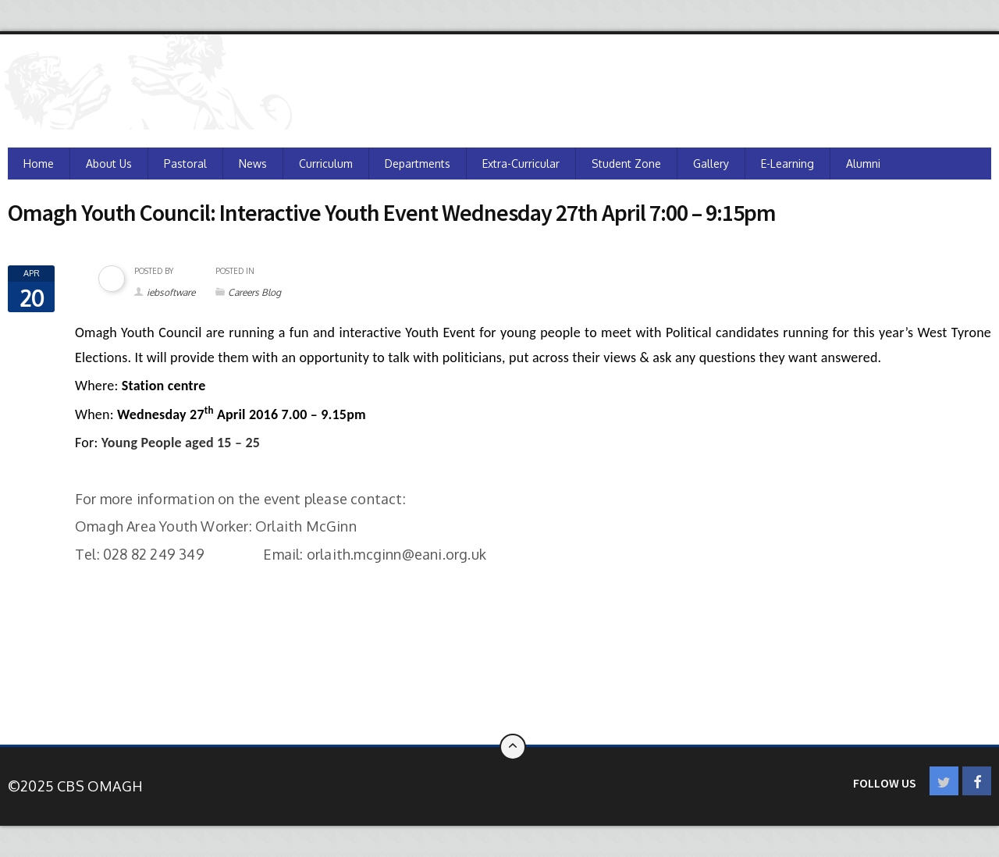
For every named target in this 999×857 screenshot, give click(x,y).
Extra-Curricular (521, 163)
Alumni (863, 163)
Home (38, 163)
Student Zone (626, 163)
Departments (417, 163)
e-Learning (787, 163)
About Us (109, 163)
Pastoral (185, 163)
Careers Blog (254, 292)
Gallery (711, 163)
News (253, 163)
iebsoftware (171, 292)
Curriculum (326, 163)
